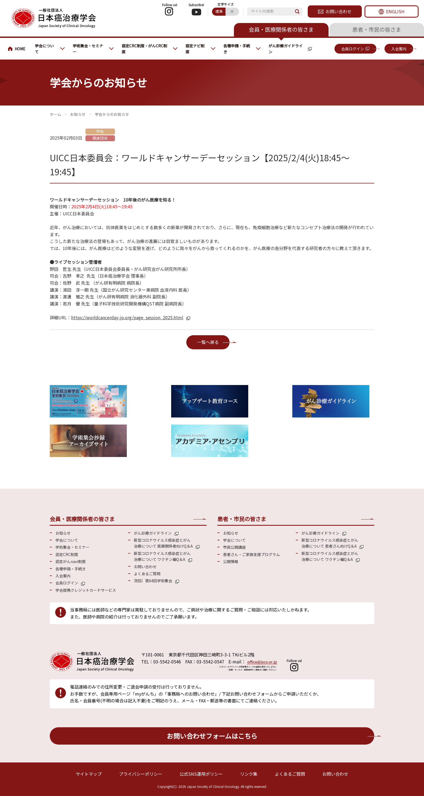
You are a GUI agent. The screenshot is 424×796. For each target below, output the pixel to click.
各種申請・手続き (236, 48)
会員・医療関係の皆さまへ (18, 48)
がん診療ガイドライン (286, 48)
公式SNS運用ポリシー (201, 774)
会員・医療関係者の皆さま (281, 29)
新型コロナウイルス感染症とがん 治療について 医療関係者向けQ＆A (163, 543)
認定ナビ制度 (195, 48)
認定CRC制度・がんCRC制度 (144, 48)
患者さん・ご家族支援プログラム (251, 554)
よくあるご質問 (147, 573)
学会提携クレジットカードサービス (85, 590)
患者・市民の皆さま (376, 29)
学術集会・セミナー (88, 48)
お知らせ (77, 114)
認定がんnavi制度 (70, 561)
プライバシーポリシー (140, 774)
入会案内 (398, 48)
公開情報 (230, 561)
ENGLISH (395, 11)
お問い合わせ (339, 11)
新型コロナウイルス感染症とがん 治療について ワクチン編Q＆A (162, 556)
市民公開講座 (234, 547)
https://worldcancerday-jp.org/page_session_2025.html (127, 317)
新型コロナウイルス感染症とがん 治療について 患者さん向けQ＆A (330, 543)
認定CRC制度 (66, 554)
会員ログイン (352, 48)
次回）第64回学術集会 (153, 580)
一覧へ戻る (208, 342)
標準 (219, 11)
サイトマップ (89, 774)
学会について (44, 48)
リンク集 (248, 774)
